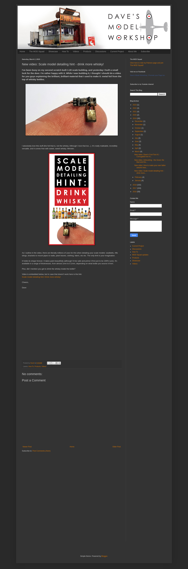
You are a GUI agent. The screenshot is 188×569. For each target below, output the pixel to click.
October (138, 128)
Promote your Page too (156, 75)
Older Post (116, 447)
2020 (135, 115)
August (138, 135)
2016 (135, 192)
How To (65, 51)
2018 (135, 185)
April (137, 148)
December (139, 121)
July (136, 138)
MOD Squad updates (140, 255)
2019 (135, 118)
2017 (135, 188)
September (139, 131)
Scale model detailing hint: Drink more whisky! (41, 277)
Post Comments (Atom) (41, 451)
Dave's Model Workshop (138, 75)
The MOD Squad (36, 51)
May (137, 145)
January (138, 181)
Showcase (53, 51)
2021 (135, 112)
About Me (132, 51)
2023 (135, 105)
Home (22, 51)
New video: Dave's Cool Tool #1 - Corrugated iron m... (147, 156)
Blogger (104, 556)
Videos (76, 51)
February (138, 177)
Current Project (117, 51)
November (139, 125)
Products (87, 51)
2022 (135, 108)
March (137, 152)
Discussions (100, 51)
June (137, 141)
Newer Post (27, 447)
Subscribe (145, 51)
